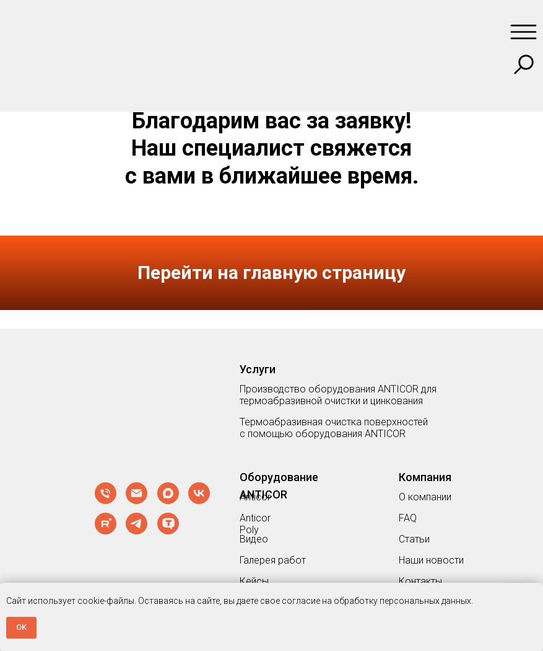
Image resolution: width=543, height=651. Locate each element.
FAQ (408, 518)
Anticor (255, 497)
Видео (254, 539)
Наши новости (431, 560)
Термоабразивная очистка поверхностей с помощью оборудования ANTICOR (334, 428)
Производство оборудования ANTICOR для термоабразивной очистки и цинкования (338, 395)
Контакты (420, 581)
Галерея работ (273, 560)
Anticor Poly (255, 524)
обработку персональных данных (402, 601)
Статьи (414, 539)
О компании (425, 497)
